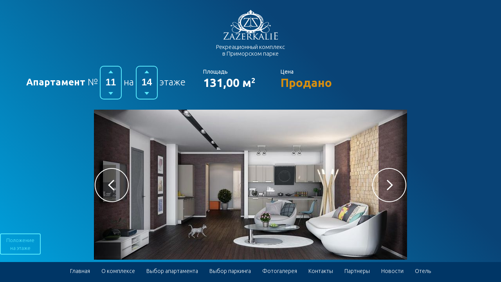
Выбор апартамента (172, 271)
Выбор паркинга (230, 271)
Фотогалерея (279, 271)
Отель (423, 271)
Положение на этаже (20, 244)
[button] (112, 185)
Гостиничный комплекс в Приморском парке (250, 25)
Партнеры (357, 271)
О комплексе (118, 271)
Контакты (320, 271)
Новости (392, 271)
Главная (80, 271)
